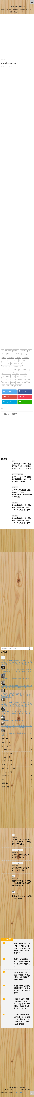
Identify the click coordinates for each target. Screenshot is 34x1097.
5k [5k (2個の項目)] (2, 350)
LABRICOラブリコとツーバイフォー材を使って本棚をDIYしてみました (22, 842)
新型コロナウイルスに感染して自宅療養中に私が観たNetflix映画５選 (21, 883)
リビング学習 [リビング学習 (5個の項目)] (12, 379)
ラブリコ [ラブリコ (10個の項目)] (4, 379)
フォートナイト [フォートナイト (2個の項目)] (6, 373)
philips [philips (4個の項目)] (28, 354)
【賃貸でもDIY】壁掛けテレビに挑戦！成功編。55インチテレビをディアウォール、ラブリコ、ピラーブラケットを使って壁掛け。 (16, 704)
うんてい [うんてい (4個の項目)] (18, 357)
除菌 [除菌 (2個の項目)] (12, 385)
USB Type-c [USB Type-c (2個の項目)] (11, 357)
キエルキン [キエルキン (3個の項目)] (25, 357)
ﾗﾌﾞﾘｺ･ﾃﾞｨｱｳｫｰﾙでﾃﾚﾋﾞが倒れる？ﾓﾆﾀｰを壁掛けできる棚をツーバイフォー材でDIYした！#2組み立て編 (22, 1019)
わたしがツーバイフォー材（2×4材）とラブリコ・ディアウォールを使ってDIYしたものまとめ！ (22, 948)
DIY (3, 738)
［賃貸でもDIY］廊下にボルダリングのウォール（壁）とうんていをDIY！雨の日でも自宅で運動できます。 (16, 695)
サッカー (5, 757)
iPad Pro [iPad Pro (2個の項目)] (18, 354)
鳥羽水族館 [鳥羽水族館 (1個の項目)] (18, 385)
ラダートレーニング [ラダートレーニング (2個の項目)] (22, 376)
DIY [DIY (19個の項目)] (8, 354)
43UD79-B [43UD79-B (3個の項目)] (15, 350)
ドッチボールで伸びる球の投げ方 (12, 720)
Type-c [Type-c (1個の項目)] (4, 357)
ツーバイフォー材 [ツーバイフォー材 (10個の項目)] (7, 366)
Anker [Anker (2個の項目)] (3, 354)
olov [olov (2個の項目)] (23, 354)
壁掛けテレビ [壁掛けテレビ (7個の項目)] (5, 382)
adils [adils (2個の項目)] (29, 350)
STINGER (19, 1092)
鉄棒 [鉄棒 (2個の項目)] (8, 385)
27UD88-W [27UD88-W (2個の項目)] (8, 350)
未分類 (4, 775)
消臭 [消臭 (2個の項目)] (29, 382)
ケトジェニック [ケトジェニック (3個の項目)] (6, 360)
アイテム (5, 749)
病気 (3, 783)
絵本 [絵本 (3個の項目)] (3, 385)
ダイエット (6, 764)
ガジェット (6, 753)
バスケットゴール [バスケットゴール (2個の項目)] (7, 370)
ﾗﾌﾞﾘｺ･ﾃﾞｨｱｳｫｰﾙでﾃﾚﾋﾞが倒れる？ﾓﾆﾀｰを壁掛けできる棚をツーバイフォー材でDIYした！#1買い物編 (16, 671)
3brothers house (17, 7)
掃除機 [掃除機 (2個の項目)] (13, 382)
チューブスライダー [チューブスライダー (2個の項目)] (16, 363)
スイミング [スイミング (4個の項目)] (22, 360)
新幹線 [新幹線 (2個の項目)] (18, 382)
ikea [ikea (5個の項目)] (12, 354)
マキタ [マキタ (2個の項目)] (13, 376)
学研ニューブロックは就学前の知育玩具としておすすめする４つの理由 (21, 479)
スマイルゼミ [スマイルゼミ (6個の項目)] (5, 363)
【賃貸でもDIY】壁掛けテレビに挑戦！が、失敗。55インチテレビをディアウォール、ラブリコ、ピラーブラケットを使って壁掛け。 (16, 662)
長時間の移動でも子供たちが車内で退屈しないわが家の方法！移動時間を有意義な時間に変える (16, 713)
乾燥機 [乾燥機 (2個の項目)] (20, 379)
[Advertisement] (17, 37)
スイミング (6, 761)
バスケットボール (8, 768)
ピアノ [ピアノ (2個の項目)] (15, 370)
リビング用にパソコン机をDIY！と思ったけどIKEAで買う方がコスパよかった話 (21, 466)
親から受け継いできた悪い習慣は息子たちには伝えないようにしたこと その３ (21, 507)
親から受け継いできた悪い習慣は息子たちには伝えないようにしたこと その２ (21, 520)
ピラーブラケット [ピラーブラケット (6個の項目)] (24, 370)
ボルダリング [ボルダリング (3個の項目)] (5, 376)
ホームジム (6, 772)
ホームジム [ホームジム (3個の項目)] (23, 373)
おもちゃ (5, 742)
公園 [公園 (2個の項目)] (25, 379)
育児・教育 (6, 787)
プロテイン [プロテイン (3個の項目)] (15, 373)
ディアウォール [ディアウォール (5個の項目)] (18, 366)
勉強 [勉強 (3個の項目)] (29, 379)
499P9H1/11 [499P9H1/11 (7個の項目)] (23, 350)
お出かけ (5, 746)
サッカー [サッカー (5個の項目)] (14, 360)
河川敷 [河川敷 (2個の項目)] (24, 382)
